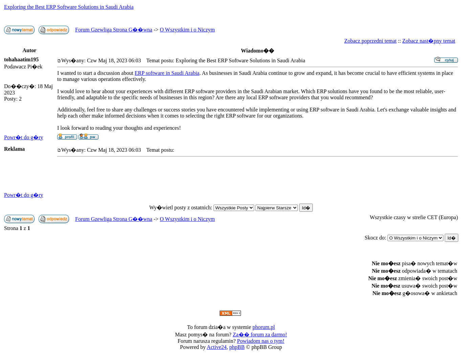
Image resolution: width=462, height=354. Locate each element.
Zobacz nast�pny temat (428, 41)
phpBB (237, 347)
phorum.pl (263, 327)
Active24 (217, 347)
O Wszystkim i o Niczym (187, 30)
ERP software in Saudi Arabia (167, 73)
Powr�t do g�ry (23, 137)
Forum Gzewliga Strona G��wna (113, 30)
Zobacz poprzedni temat (370, 41)
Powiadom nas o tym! (260, 341)
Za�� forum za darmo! (260, 334)
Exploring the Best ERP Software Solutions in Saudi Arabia (69, 7)
